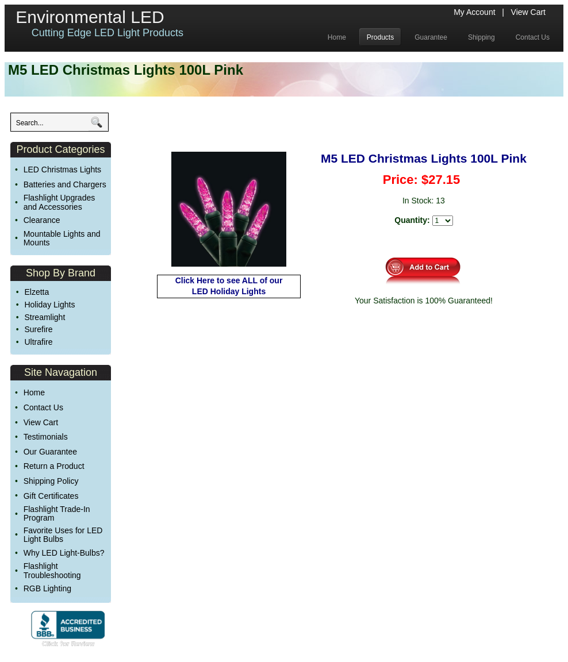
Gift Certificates (51, 496)
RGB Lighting (47, 588)
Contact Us (43, 407)
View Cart (528, 12)
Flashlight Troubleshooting (52, 570)
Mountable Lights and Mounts (62, 238)
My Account (474, 12)
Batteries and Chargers (65, 184)
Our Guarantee (50, 451)
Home (34, 392)
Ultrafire (38, 342)
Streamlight (44, 317)
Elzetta (36, 292)
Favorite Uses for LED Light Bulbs (63, 535)
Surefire (38, 329)
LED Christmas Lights (62, 169)
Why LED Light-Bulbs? (64, 552)
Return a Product (54, 466)
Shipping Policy (51, 481)
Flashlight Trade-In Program (57, 513)
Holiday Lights (49, 304)
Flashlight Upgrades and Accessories (59, 202)
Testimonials (46, 436)
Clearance (42, 220)
